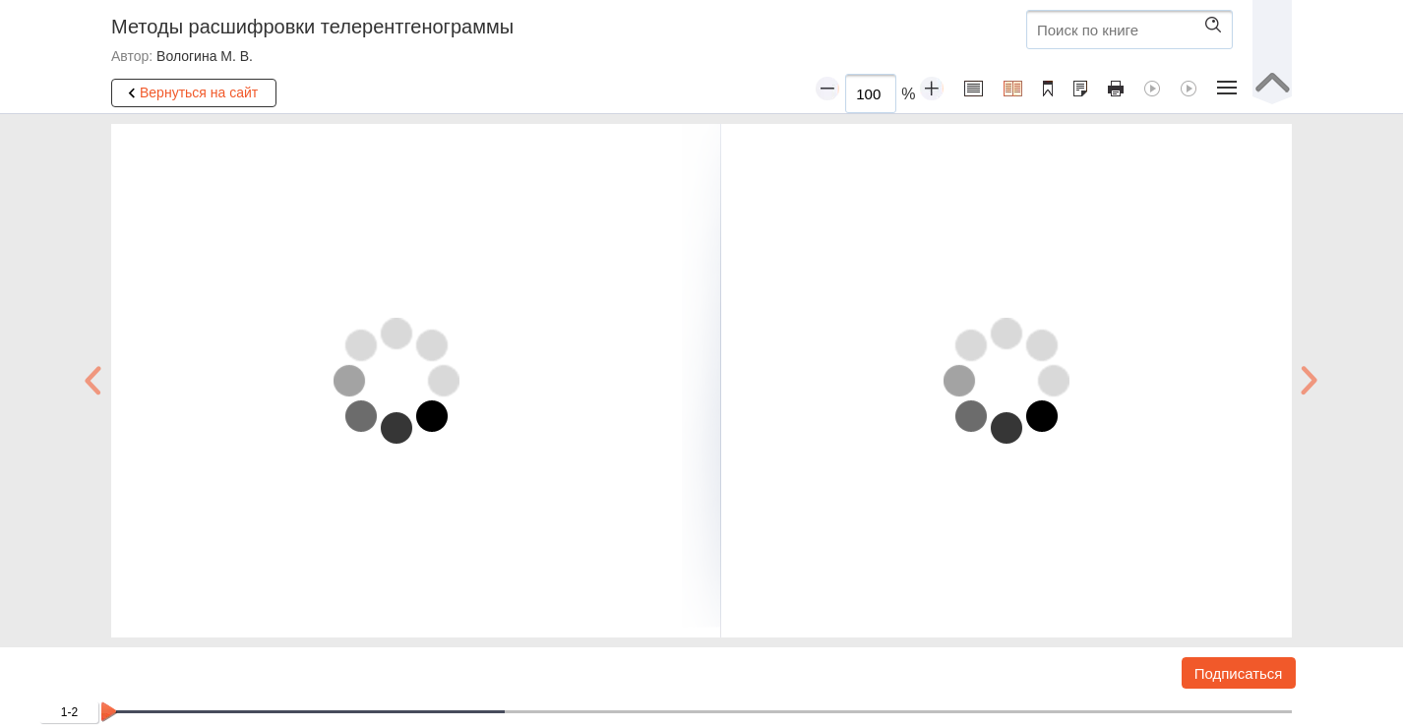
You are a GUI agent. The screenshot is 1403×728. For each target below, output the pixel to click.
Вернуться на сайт (190, 93)
